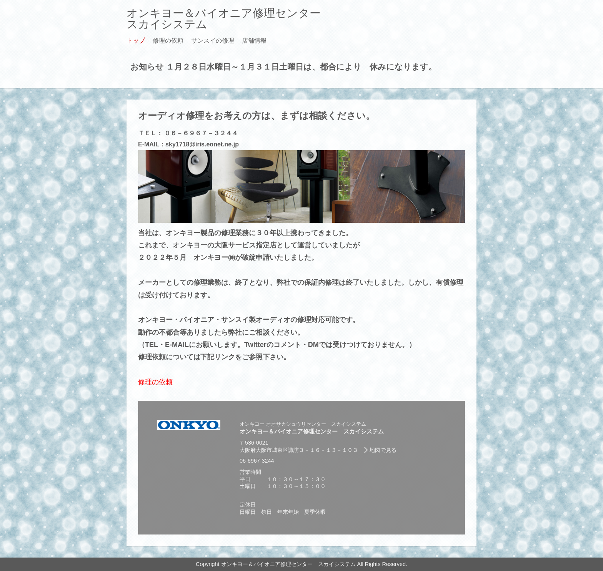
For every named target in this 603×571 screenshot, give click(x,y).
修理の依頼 (168, 40)
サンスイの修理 (212, 40)
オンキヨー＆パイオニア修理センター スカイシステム (229, 18)
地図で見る (383, 450)
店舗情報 (254, 40)
